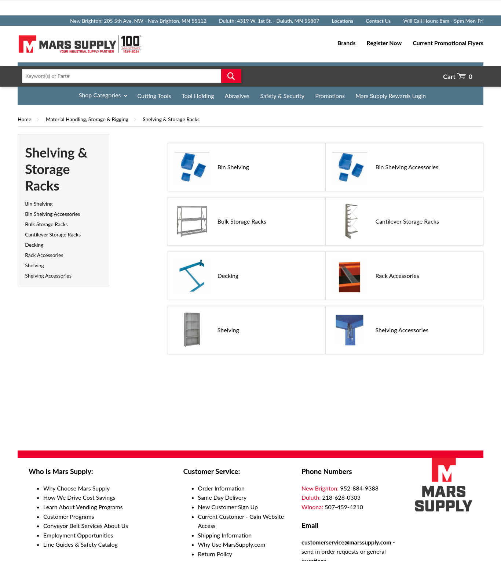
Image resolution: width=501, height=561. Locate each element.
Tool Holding (198, 95)
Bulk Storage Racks (46, 224)
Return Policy (215, 553)
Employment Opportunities (78, 535)
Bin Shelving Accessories (52, 214)
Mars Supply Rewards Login (390, 95)
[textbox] (129, 76)
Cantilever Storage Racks (53, 234)
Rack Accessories (44, 255)
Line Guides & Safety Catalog (80, 544)
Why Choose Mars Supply (76, 488)
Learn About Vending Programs (83, 506)
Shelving (34, 265)
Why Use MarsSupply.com (232, 544)
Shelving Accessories (48, 275)
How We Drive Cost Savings (79, 497)
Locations (343, 21)
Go (231, 76)
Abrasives (237, 95)
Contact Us (378, 21)
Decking (34, 245)
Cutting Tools (154, 95)
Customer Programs (68, 516)
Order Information (221, 488)
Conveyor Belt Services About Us (85, 525)
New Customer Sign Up (228, 506)
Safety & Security (282, 95)
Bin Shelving (38, 203)
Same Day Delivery (222, 497)
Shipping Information (225, 535)
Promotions (330, 95)
